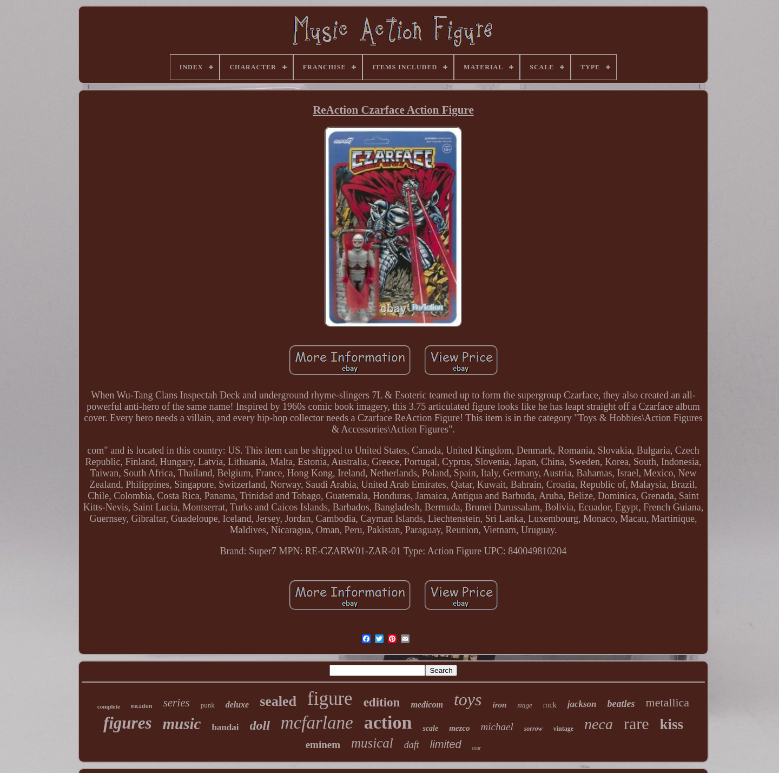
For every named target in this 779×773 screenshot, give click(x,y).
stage (524, 705)
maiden (142, 706)
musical (372, 743)
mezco (459, 728)
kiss (672, 724)
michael (497, 726)
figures (127, 722)
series (176, 702)
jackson (582, 704)
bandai (225, 727)
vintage (563, 728)
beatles (621, 703)
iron (499, 704)
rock (550, 705)
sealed (278, 701)
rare (636, 723)
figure (330, 698)
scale (430, 728)
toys (468, 699)
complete (108, 706)
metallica (668, 702)
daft (411, 744)
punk (208, 705)
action (388, 722)
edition (382, 702)
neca (598, 724)
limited (445, 744)
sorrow (533, 728)
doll (260, 725)
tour (476, 748)
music (182, 723)
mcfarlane (317, 722)
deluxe (237, 704)
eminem (323, 744)
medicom (427, 704)
